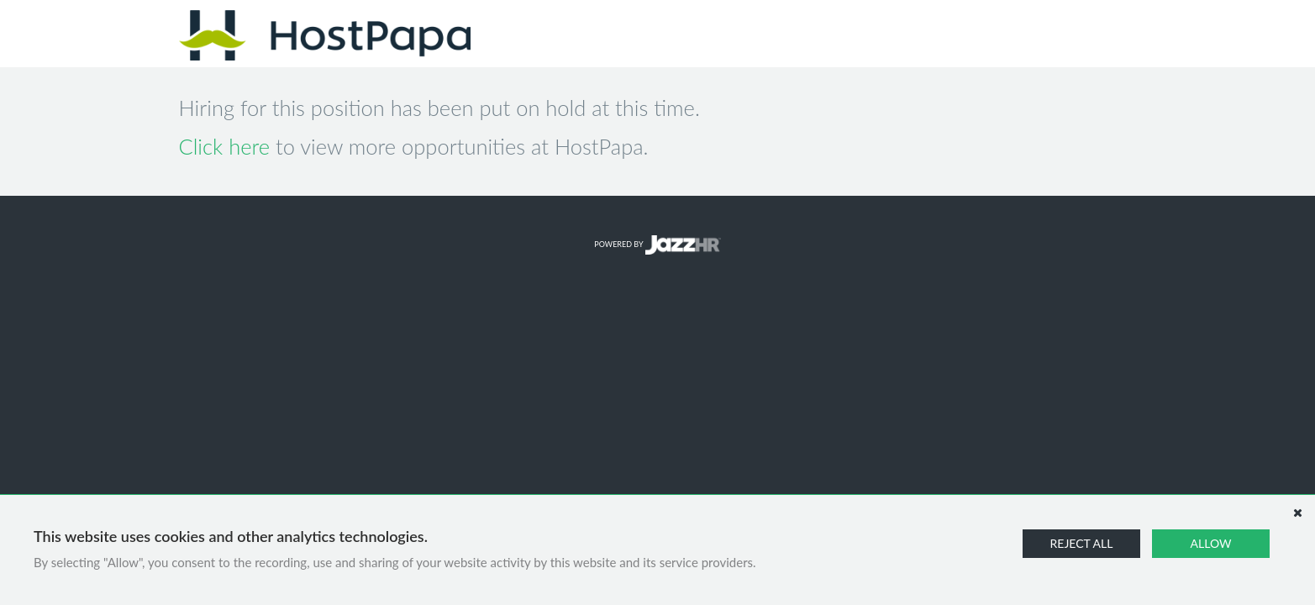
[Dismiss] (1297, 512)
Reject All (1081, 543)
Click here (225, 146)
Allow (1211, 543)
